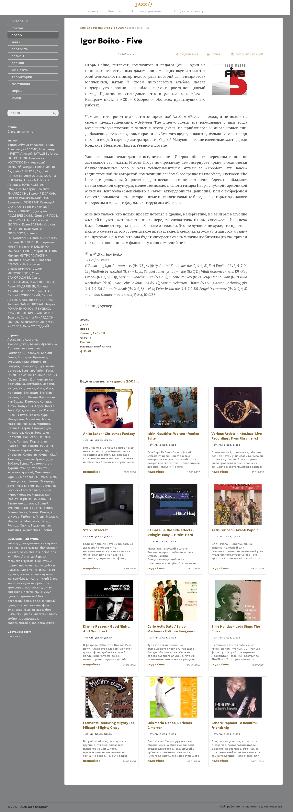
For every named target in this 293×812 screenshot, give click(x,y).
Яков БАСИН (44, 313)
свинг (38, 592)
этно (29, 131)
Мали (46, 419)
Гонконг (39, 375)
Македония (15, 419)
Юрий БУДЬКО (39, 308)
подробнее (91, 472)
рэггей (28, 592)
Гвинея (47, 508)
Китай (12, 406)
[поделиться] (187, 54)
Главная (92, 11)
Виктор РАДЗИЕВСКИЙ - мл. (28, 198)
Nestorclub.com (273, 806)
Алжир (35, 344)
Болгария (25, 357)
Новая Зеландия (37, 432)
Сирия (24, 525)
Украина (13, 472)
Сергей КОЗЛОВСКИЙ (23, 295)
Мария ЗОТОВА (45, 251)
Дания (23, 379)
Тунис (24, 463)
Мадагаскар (41, 494)
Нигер (44, 521)
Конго (44, 512)
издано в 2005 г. (116, 28)
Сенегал (13, 450)
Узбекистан (40, 468)
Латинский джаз (33, 556)
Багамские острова (21, 503)
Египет (33, 512)
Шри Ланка (28, 499)
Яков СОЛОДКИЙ (36, 326)
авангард (14, 543)
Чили (52, 477)
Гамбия (35, 508)
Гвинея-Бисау (17, 512)
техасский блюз (19, 601)
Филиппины (31, 530)
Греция (51, 375)
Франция (14, 477)
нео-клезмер (28, 565)
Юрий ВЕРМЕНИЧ (20, 313)
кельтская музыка (20, 583)
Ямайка (50, 486)
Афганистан (31, 348)
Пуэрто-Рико (17, 446)
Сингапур (41, 450)
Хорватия (30, 477)
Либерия (27, 516)
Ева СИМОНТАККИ (21, 220)
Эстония (13, 486)
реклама (13, 636)
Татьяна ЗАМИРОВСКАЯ (25, 304)
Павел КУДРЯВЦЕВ (21, 286)
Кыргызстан (33, 410)
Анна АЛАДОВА (35, 176)
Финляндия (43, 472)
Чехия (43, 477)
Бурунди (13, 362)
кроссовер (15, 587)
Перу (11, 441)
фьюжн (29, 610)
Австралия (15, 339)
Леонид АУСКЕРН (43, 238)
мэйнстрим (43, 561)
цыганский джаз (19, 614)
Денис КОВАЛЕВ (19, 211)
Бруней (43, 503)
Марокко (14, 424)
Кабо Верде (29, 397)
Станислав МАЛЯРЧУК (35, 300)
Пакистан (30, 437)
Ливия (40, 516)
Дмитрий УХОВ (45, 215)
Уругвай (27, 472)
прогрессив (33, 587)
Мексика (28, 424)
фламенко (15, 610)
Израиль (49, 384)
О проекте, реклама (145, 11)
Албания (44, 499)
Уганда (25, 468)
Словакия (14, 454)
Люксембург (38, 415)
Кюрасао (23, 494)
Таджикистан (41, 525)
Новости (114, 11)
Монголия (31, 521)
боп (17, 556)
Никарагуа (15, 432)
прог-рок (42, 583)
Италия (12, 397)
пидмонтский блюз (43, 578)
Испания (46, 392)
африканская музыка (23, 548)
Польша (22, 441)
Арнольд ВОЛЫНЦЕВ (23, 185)
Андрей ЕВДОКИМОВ (39, 167)
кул (9, 556)
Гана (49, 370)
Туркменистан (40, 463)
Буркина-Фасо (18, 508)
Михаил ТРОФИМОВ (22, 260)
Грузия (12, 379)
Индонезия (26, 388)
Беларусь (32, 353)
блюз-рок (48, 552)
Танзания (14, 530)
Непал (12, 428)
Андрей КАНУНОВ (21, 171)
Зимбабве (34, 384)
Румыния (46, 446)
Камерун (31, 401)
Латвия (49, 410)
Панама (44, 437)
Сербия (26, 450)
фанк (46, 605)
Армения (13, 348)
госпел (12, 565)
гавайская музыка (20, 561)
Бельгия (46, 353)
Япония (46, 530)
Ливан (12, 415)
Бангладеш (15, 353)
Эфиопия (28, 486)
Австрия (31, 339)
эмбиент (13, 618)
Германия (24, 375)
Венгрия (13, 366)
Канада (45, 401)
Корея (39, 406)
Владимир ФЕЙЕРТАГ (23, 202)
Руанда (12, 525)
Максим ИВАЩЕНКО (34, 246)
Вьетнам (28, 370)
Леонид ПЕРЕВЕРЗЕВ (23, 242)
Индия (12, 388)
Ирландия (14, 392)
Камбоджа (15, 401)
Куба (19, 410)
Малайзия (33, 419)
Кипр (11, 494)
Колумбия (25, 406)
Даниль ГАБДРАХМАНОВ (25, 322)
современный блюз (31, 596)
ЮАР (39, 486)
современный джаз (21, 623)
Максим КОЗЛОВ (19, 251)
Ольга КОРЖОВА (42, 282)
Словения (30, 454)
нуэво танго (29, 570)
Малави (51, 516)
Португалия (39, 441)
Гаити (11, 375)
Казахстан (47, 397)
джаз (21, 131)
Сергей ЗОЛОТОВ (39, 291)
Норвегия (14, 437)
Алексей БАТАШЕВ (34, 153)
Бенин (11, 357)
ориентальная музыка (36, 574)
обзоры (98, 28)
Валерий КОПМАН (42, 193)
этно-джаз (46, 623)
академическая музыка (40, 543)
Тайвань (28, 459)
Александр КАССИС (22, 149)
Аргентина (49, 344)
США (53, 454)
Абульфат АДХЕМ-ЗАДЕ (36, 145)
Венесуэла (28, 366)
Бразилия (40, 357)
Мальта (12, 499)
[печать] (214, 54)
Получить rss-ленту (187, 11)
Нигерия (24, 428)
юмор (16, 98)
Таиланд (13, 459)
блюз (11, 131)
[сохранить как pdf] (247, 54)
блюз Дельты (30, 552)
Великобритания (34, 362)
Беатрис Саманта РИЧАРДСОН (30, 317)
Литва (22, 415)
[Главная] (145, 4)
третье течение (29, 605)
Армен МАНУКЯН (36, 180)
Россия (33, 446)
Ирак (40, 388)
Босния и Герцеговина (23, 490)
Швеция (33, 481)
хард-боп (43, 610)
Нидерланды (41, 428)
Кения (46, 490)
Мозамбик (15, 521)
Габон (40, 370)
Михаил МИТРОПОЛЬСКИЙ (27, 255)
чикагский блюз (45, 614)
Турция (12, 468)
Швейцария (16, 481)
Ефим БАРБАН (32, 224)
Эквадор (46, 481)
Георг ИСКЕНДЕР (36, 207)
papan (12, 145)
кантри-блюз (17, 578)
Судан (44, 454)
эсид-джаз (30, 618)
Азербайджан (17, 344)
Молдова (43, 424)
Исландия (31, 392)
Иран (49, 388)
